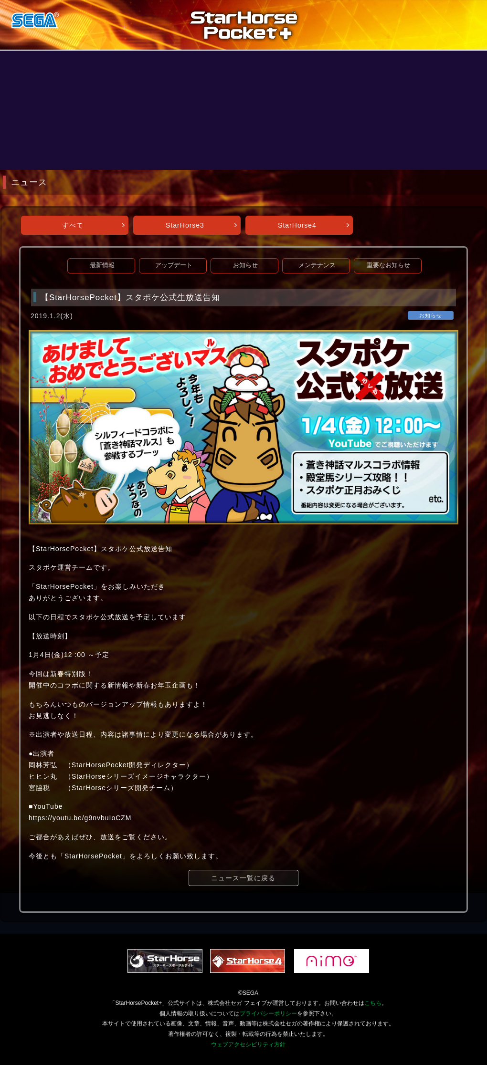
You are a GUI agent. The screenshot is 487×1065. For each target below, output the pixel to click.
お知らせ (245, 265)
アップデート (173, 265)
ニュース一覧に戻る (243, 878)
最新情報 (102, 265)
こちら (372, 1003)
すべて (73, 225)
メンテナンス (317, 265)
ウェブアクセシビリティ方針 (248, 1044)
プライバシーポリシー (268, 1013)
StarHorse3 (185, 225)
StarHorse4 (297, 225)
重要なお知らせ (388, 265)
